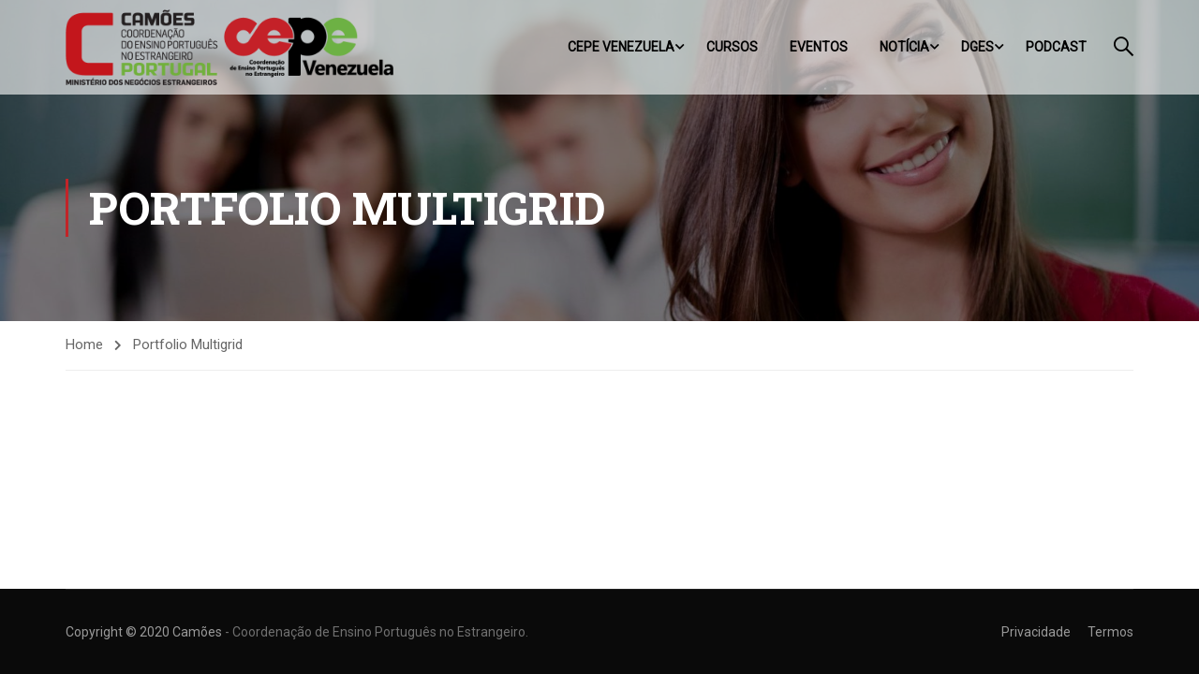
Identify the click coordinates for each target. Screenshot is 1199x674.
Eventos (819, 46)
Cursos (732, 46)
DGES (977, 46)
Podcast (1056, 46)
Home (84, 344)
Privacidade (1036, 631)
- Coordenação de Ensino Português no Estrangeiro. (376, 631)
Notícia (904, 46)
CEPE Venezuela (621, 46)
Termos (1110, 631)
